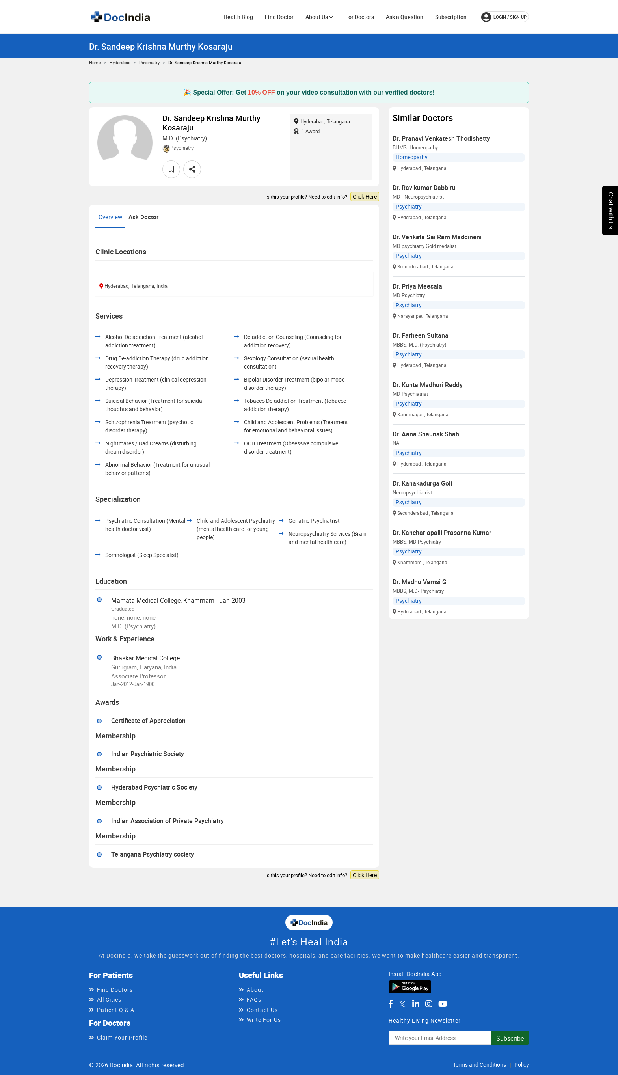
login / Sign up (504, 17)
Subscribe (510, 1038)
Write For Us (264, 1019)
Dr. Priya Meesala (417, 286)
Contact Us (262, 1010)
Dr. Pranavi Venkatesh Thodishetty (441, 138)
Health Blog (238, 16)
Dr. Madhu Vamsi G (420, 582)
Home (95, 62)
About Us (319, 16)
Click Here (365, 196)
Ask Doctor (143, 217)
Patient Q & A (115, 1010)
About (255, 989)
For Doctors (359, 16)
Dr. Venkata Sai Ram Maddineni (437, 237)
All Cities (109, 999)
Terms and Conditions (479, 1064)
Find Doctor (279, 16)
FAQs (254, 999)
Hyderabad (120, 62)
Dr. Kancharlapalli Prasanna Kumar (442, 532)
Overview (110, 217)
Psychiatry (149, 62)
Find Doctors (115, 989)
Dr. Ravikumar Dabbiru (424, 187)
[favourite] (171, 169)
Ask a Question (404, 16)
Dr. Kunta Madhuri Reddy (428, 384)
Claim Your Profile (122, 1037)
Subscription (451, 16)
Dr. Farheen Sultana (421, 335)
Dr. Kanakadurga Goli (422, 483)
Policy (521, 1064)
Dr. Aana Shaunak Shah (426, 434)
